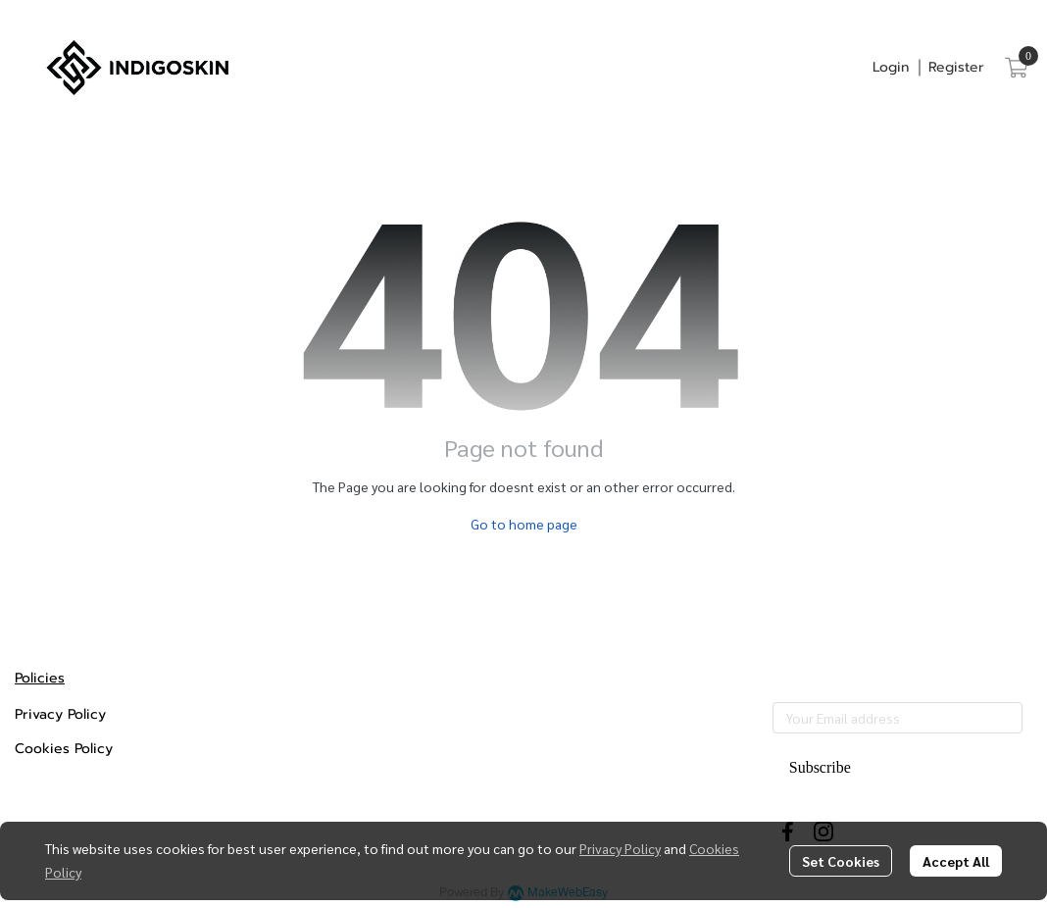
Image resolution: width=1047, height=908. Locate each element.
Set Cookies (840, 861)
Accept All (955, 861)
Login (890, 67)
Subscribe (820, 767)
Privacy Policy (620, 848)
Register (956, 67)
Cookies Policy (64, 748)
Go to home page (524, 523)
